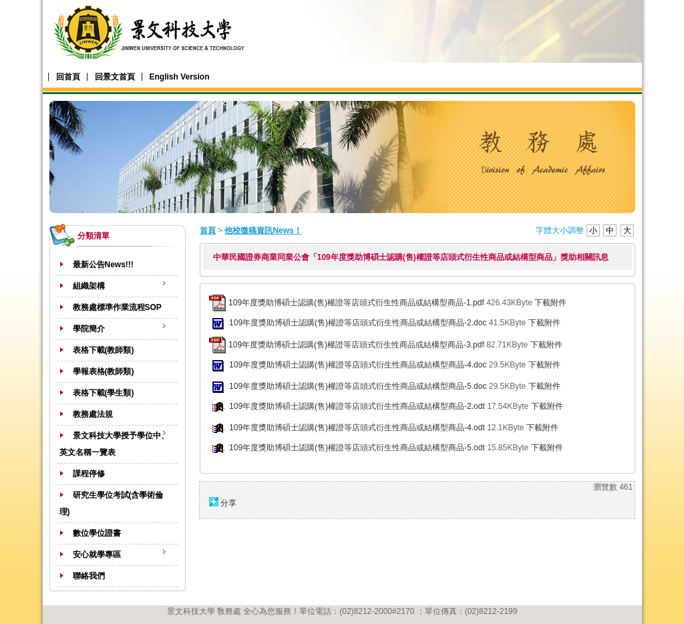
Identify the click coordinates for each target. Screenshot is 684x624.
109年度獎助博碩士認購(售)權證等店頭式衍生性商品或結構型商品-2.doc (357, 322)
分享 (228, 503)
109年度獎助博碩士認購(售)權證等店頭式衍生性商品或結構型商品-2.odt (357, 406)
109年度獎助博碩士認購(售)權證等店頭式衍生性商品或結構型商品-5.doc (357, 386)
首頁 (208, 230)
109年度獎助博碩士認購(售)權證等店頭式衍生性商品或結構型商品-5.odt (357, 447)
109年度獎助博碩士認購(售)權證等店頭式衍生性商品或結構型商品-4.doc (357, 364)
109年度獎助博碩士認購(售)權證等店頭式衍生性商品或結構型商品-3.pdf (356, 344)
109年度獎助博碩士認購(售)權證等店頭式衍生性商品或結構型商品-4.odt (357, 427)
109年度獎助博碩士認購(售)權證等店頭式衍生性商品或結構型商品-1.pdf (356, 302)
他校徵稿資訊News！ (262, 230)
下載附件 (550, 302)
